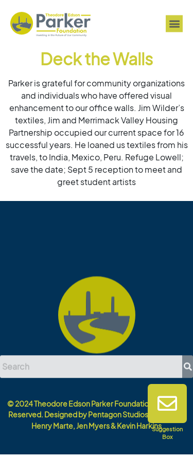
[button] (174, 24)
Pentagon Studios (118, 414)
